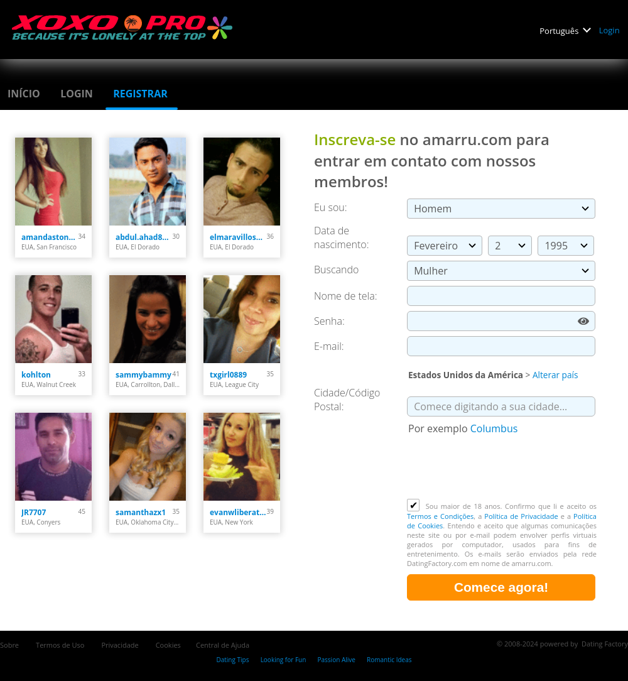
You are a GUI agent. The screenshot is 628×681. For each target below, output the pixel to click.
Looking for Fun (283, 659)
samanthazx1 (141, 512)
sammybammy (143, 374)
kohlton (36, 374)
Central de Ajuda (222, 645)
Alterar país (555, 375)
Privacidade (120, 645)
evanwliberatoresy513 (238, 512)
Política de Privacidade (521, 516)
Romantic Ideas (389, 659)
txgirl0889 (228, 374)
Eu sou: (330, 207)
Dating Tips (232, 659)
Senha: (330, 321)
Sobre (10, 645)
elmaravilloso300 (238, 237)
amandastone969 (49, 237)
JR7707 (33, 512)
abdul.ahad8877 (144, 237)
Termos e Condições (440, 516)
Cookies (168, 645)
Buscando (336, 269)
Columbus (494, 428)
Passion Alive (336, 659)
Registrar (141, 94)
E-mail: (329, 346)
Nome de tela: (347, 296)
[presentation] (502, 468)
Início (25, 94)
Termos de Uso (61, 645)
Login (610, 30)
